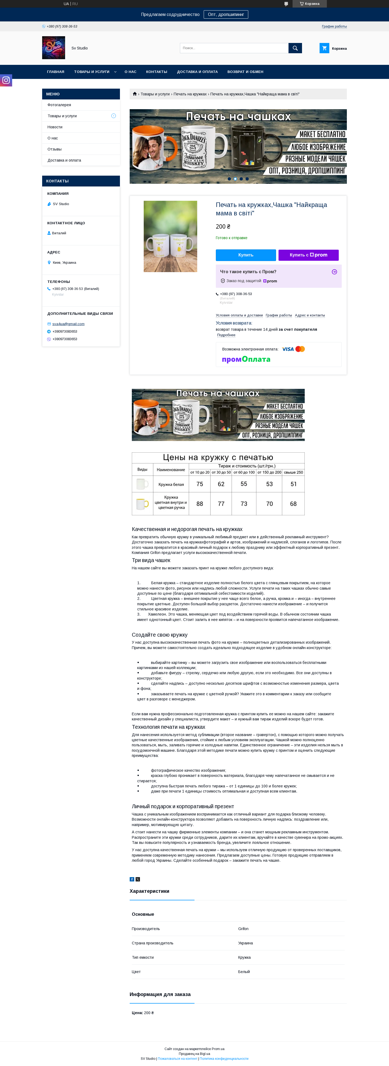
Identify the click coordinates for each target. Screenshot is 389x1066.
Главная (55, 72)
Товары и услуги (91, 72)
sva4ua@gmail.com (68, 324)
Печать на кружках (190, 94)
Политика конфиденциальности (224, 1059)
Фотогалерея (59, 105)
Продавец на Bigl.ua (194, 1054)
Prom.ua (218, 1049)
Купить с (308, 255)
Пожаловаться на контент (177, 1059)
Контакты (156, 72)
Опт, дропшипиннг (226, 14)
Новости (55, 127)
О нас (130, 72)
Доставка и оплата (197, 72)
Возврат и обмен (245, 72)
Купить (246, 255)
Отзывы (55, 149)
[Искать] (295, 48)
